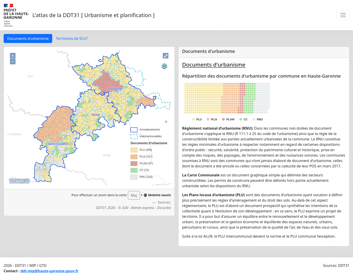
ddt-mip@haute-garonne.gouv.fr (49, 270)
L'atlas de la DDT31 (56, 15)
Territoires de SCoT (72, 38)
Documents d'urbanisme (28, 38)
